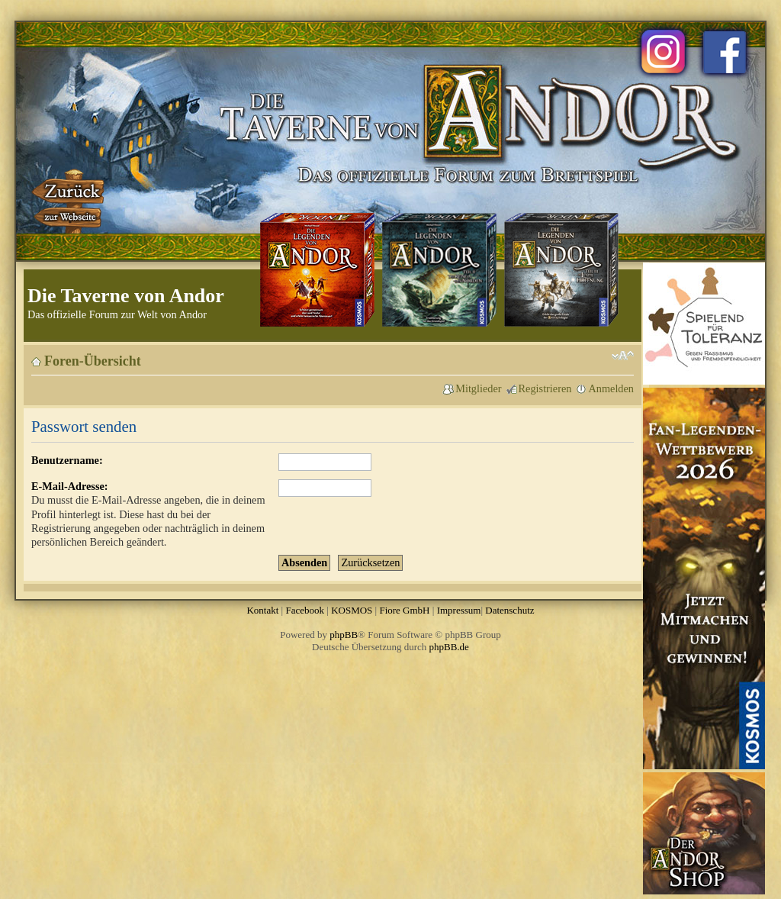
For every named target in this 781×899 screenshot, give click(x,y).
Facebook (304, 610)
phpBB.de (449, 646)
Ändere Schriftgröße (623, 355)
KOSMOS (351, 610)
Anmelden (611, 388)
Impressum (459, 610)
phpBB (343, 634)
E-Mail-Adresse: (69, 486)
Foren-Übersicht (92, 361)
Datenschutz (509, 610)
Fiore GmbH (404, 610)
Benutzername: (67, 460)
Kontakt (262, 610)
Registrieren (545, 388)
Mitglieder (478, 388)
